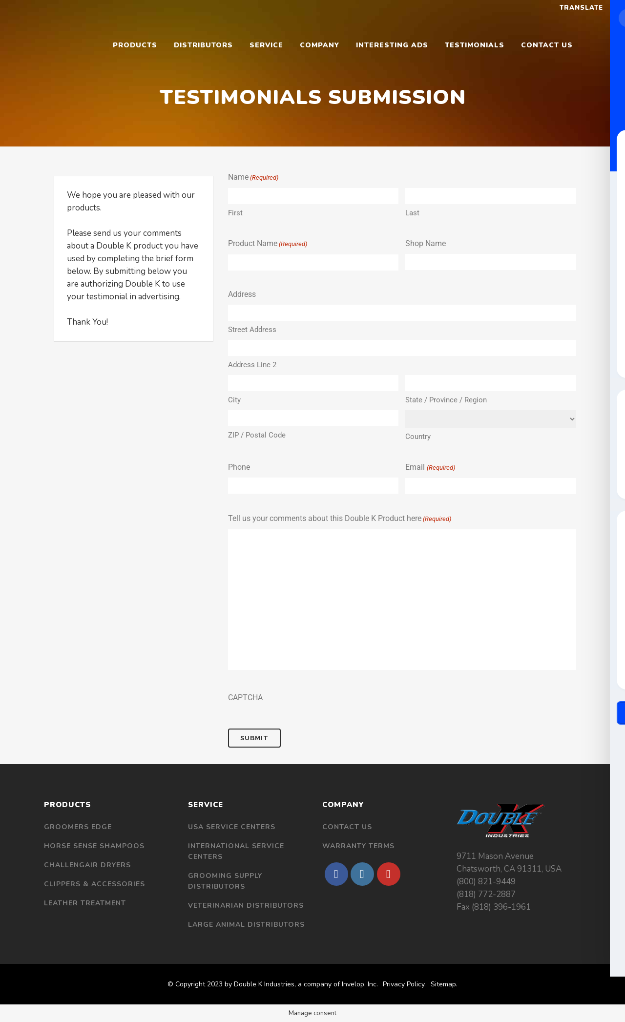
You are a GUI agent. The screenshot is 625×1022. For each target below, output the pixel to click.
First (235, 213)
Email (430, 467)
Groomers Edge (78, 827)
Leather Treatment (85, 903)
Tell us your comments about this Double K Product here (339, 519)
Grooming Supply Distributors (225, 881)
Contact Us (347, 827)
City (234, 400)
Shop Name (425, 243)
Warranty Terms (358, 846)
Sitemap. (444, 984)
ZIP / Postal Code (257, 435)
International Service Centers (236, 851)
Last (412, 213)
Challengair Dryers (87, 865)
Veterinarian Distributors (246, 905)
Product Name (267, 244)
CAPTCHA (245, 697)
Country (418, 436)
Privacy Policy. (404, 984)
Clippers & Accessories (94, 884)
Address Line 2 (252, 364)
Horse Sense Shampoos (94, 846)
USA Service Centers (231, 827)
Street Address (252, 329)
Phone (239, 467)
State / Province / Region (446, 400)
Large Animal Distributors (246, 924)
